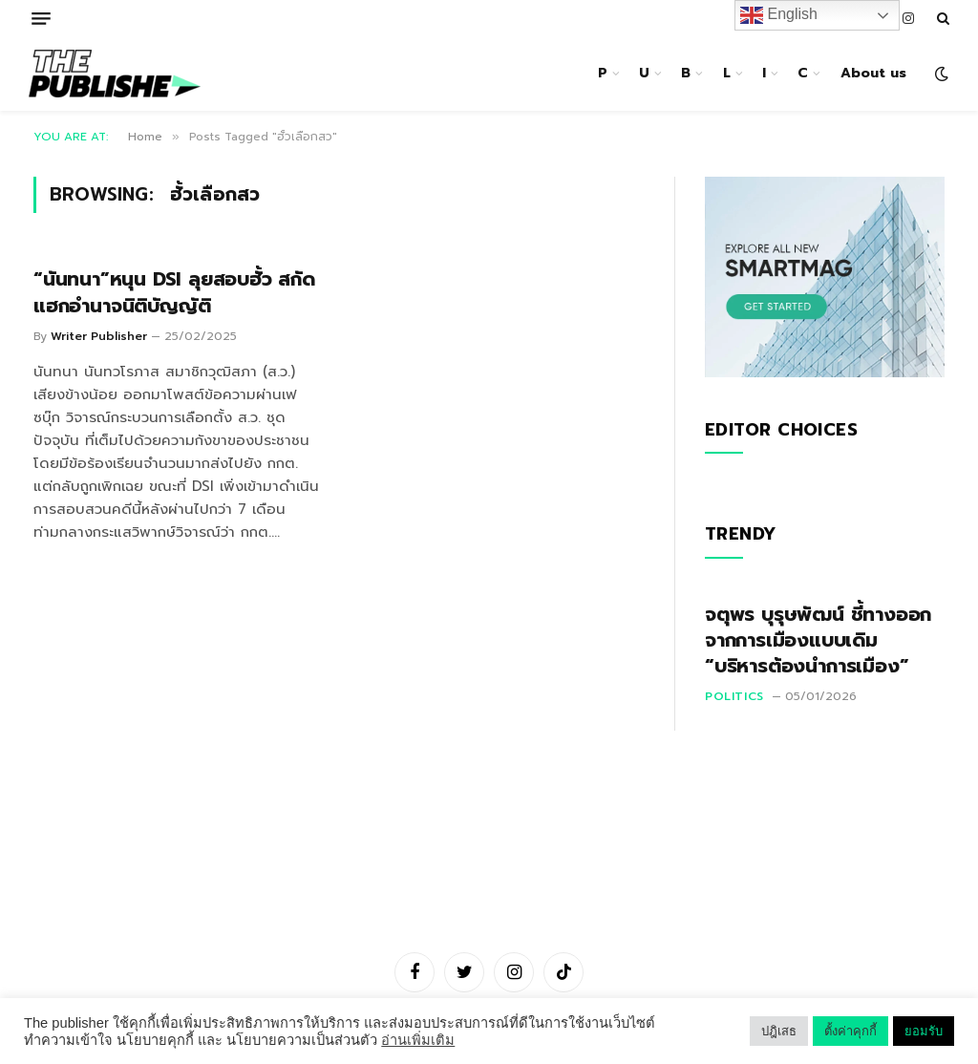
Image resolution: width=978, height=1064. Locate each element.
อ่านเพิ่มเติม (418, 1040)
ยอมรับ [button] (923, 1031)
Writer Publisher (99, 336)
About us (873, 73)
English (779, 15)
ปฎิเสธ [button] (779, 1031)
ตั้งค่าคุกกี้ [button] (850, 1031)
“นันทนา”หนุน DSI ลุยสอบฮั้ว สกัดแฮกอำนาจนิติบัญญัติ (174, 292)
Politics (734, 696)
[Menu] (41, 18)
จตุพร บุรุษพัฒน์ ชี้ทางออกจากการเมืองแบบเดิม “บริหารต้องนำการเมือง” (818, 641)
